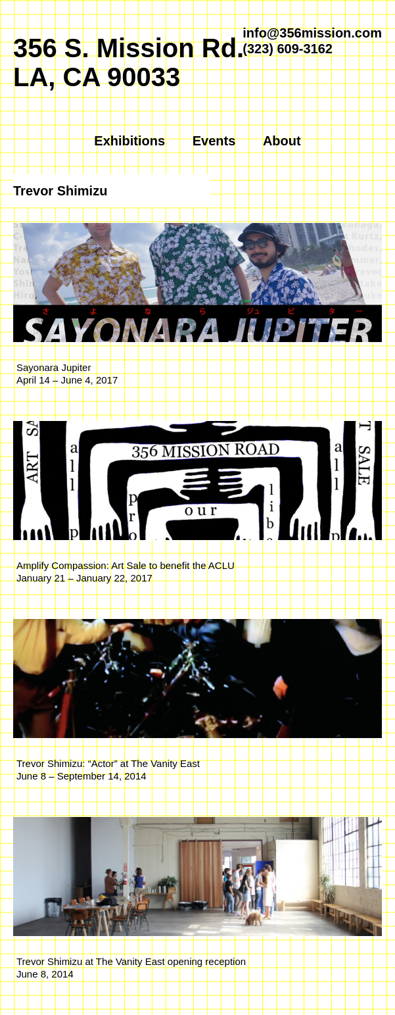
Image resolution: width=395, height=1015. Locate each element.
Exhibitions (129, 141)
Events (214, 141)
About (282, 141)
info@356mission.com (312, 33)
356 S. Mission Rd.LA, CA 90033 (128, 62)
